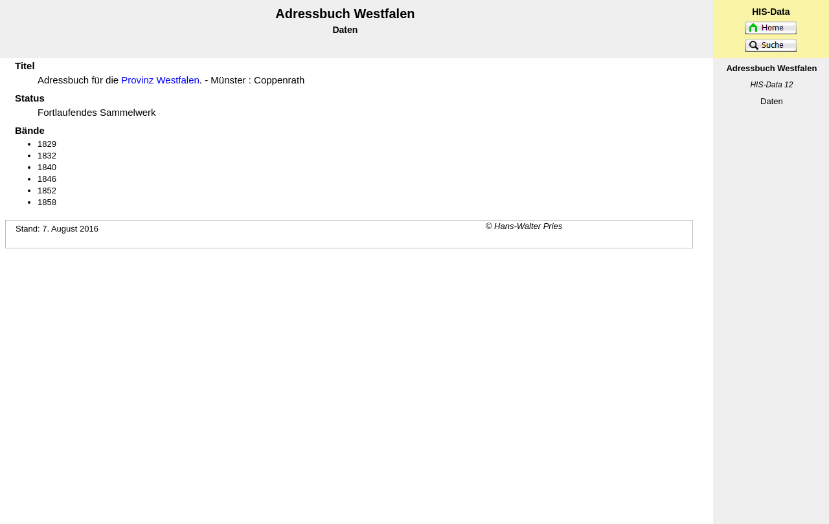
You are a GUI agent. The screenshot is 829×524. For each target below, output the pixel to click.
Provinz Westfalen (160, 79)
